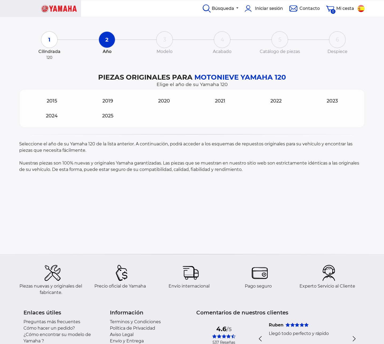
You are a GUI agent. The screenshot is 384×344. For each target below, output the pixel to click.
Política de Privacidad (132, 328)
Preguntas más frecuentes (51, 321)
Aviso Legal (122, 334)
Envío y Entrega (127, 340)
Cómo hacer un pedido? (49, 328)
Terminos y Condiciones (135, 321)
